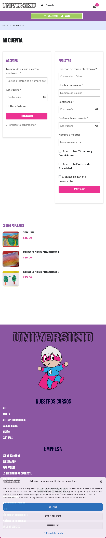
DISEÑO (6, 432)
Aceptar (53, 507)
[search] (42, 5)
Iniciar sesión (27, 116)
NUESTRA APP (9, 462)
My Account (51, 15)
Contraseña (13, 90)
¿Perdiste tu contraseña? (21, 125)
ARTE (5, 408)
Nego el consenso (53, 516)
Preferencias (53, 525)
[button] (101, 481)
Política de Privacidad (54, 533)
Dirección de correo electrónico (78, 69)
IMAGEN (6, 414)
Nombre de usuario (71, 85)
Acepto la (74, 166)
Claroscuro (28, 232)
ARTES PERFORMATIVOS (14, 420)
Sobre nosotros (11, 456)
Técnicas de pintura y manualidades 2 (41, 272)
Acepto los (75, 153)
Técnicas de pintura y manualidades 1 (41, 252)
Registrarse (79, 189)
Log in (65, 15)
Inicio (5, 25)
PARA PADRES (9, 467)
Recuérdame (16, 106)
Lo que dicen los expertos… (17, 473)
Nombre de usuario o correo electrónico (22, 71)
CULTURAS (7, 438)
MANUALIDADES (10, 426)
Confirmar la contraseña (73, 118)
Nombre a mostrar (69, 135)
